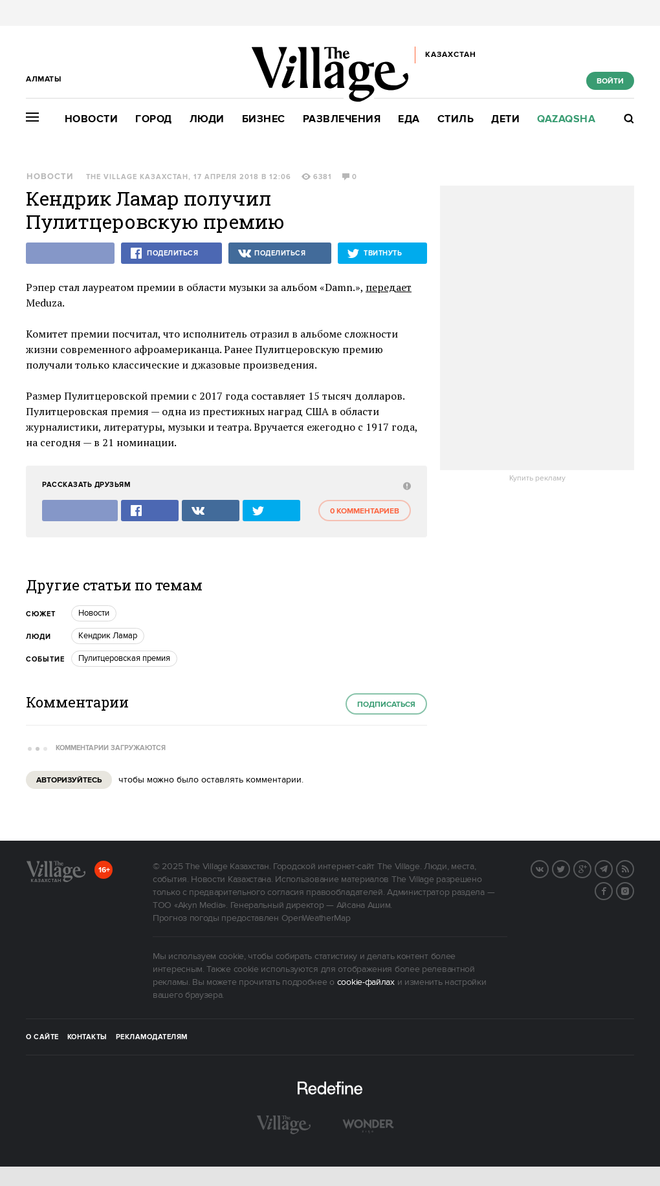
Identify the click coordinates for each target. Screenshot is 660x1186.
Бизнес (263, 119)
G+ (590, 868)
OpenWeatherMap (316, 918)
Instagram (633, 890)
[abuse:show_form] (405, 485)
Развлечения (342, 119)
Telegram (612, 868)
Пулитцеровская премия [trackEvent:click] (124, 658)
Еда (409, 119)
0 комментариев (364, 511)
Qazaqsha (566, 119)
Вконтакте (548, 868)
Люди (207, 119)
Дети (505, 119)
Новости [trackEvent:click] (93, 613)
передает (389, 287)
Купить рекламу (537, 478)
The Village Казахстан (137, 177)
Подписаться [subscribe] (386, 704)
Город (153, 119)
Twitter (569, 868)
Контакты (87, 1037)
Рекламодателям (152, 1037)
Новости (91, 119)
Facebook (612, 890)
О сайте (42, 1037)
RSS (633, 868)
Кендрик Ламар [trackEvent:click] (107, 636)
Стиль (455, 119)
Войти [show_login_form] (610, 81)
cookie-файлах (366, 982)
